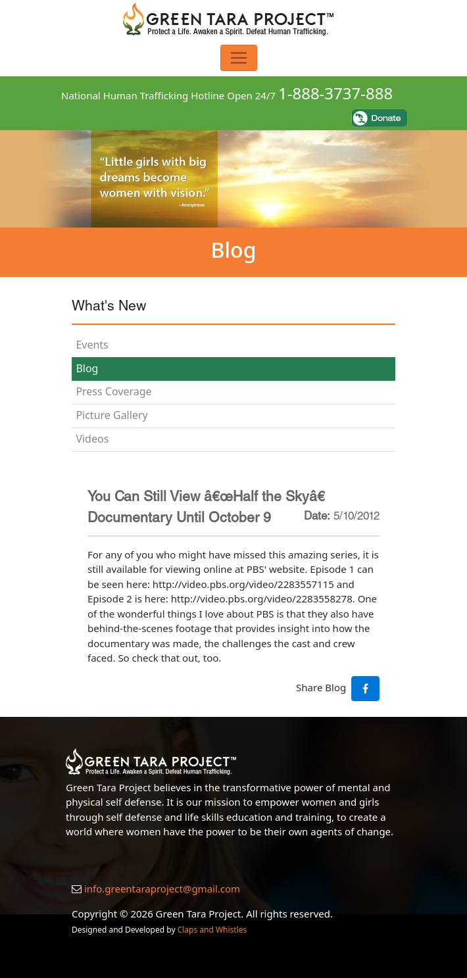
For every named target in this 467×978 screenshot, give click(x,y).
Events (92, 344)
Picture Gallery (111, 415)
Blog (87, 368)
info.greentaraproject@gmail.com (162, 888)
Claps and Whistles (212, 929)
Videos (92, 438)
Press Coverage (113, 391)
